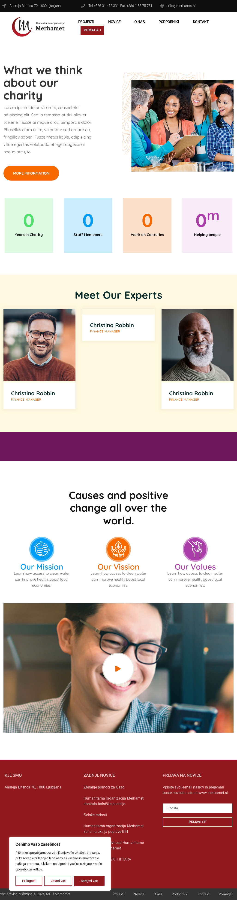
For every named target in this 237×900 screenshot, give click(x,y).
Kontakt (201, 22)
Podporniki (169, 22)
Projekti (86, 22)
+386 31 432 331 (106, 6)
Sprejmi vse (89, 881)
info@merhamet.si (181, 6)
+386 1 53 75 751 (139, 6)
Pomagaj (92, 30)
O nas (139, 22)
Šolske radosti (95, 815)
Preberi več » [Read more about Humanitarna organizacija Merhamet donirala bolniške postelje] (91, 809)
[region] (60, 864)
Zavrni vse (58, 881)
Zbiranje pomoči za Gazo (104, 787)
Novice (114, 22)
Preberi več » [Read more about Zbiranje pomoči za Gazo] (91, 793)
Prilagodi (29, 881)
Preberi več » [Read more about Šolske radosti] (91, 820)
